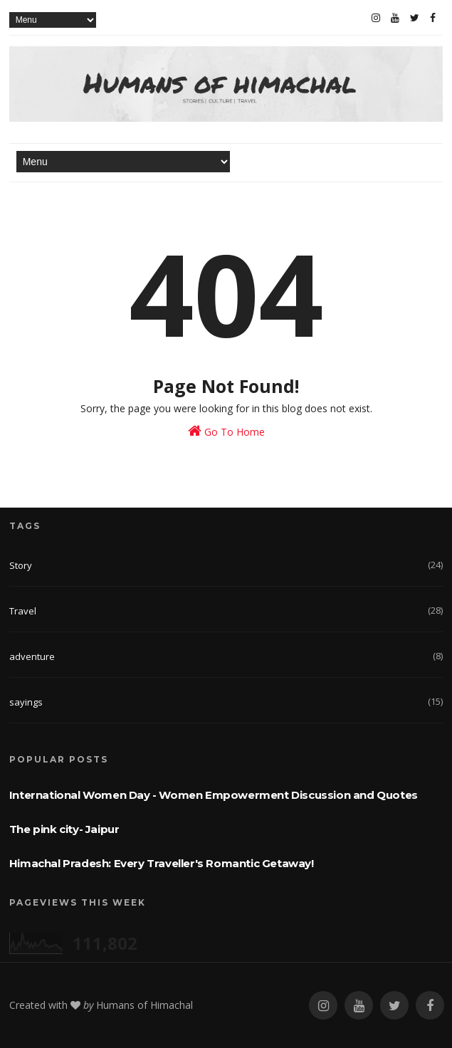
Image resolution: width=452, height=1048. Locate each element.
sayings (26, 702)
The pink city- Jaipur (64, 829)
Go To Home (226, 431)
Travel (22, 610)
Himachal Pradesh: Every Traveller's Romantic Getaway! (161, 863)
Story (20, 565)
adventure (32, 656)
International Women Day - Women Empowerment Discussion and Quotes (213, 795)
